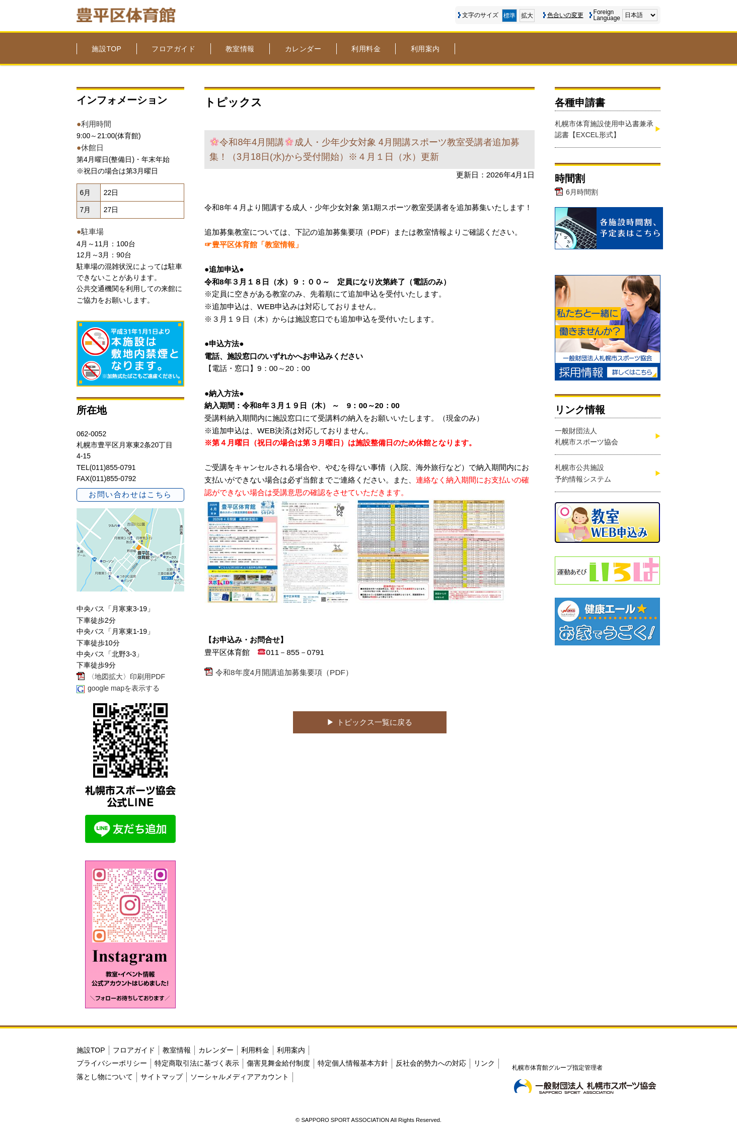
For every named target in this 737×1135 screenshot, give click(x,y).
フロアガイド (173, 49)
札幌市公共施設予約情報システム (583, 473)
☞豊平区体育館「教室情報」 (253, 244)
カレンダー (303, 49)
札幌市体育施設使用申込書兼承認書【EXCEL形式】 (604, 129)
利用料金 (366, 49)
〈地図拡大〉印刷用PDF (126, 677)
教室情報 (240, 49)
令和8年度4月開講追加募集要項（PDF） (284, 672)
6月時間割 (582, 192)
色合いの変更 (565, 15)
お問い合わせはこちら (130, 494)
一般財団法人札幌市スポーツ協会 (586, 436)
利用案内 (425, 49)
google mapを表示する (124, 688)
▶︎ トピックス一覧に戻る (369, 722)
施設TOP (106, 49)
